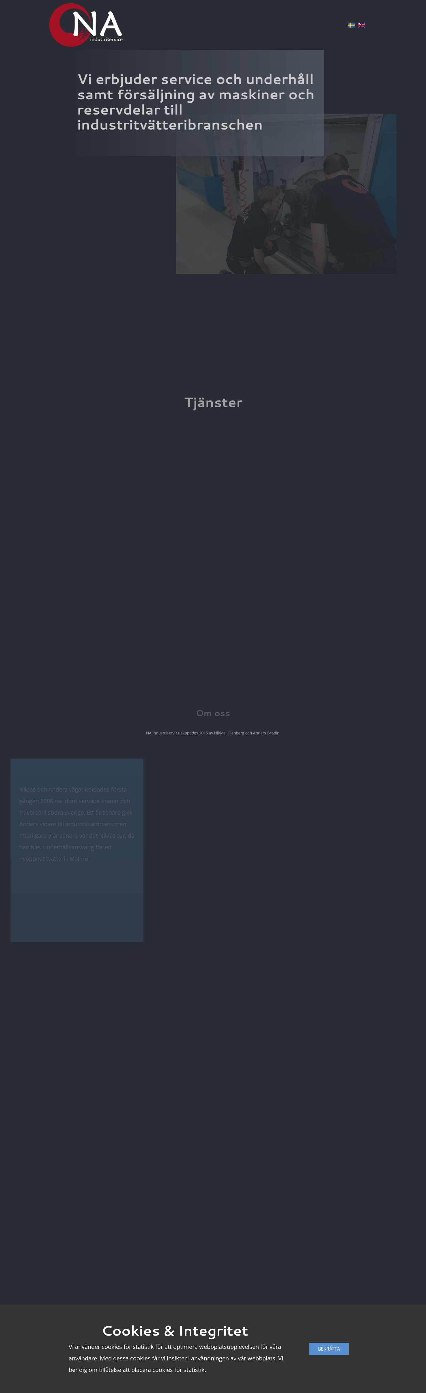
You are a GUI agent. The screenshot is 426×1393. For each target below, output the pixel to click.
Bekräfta (329, 1349)
